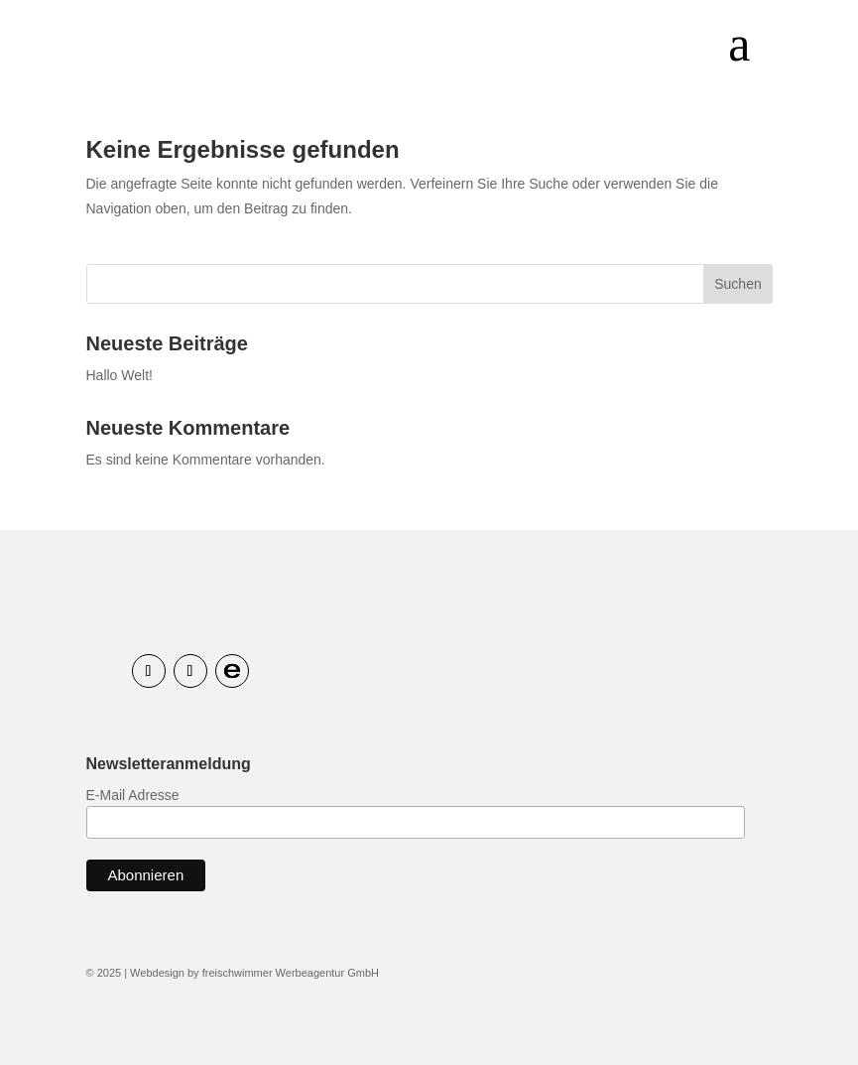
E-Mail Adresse (133, 795)
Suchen (737, 284)
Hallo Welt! (119, 375)
